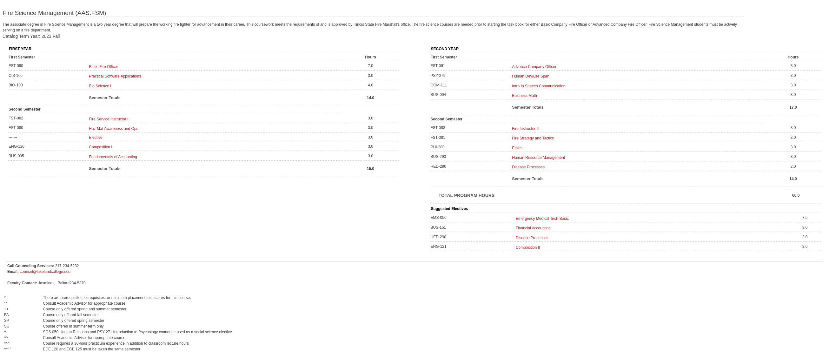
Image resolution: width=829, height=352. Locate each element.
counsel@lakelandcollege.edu (45, 271)
